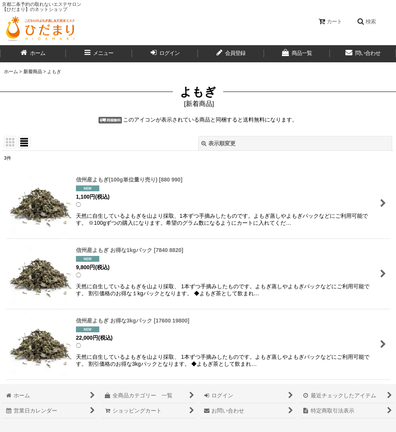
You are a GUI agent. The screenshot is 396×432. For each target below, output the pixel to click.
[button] (366, 21)
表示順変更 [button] (218, 143)
